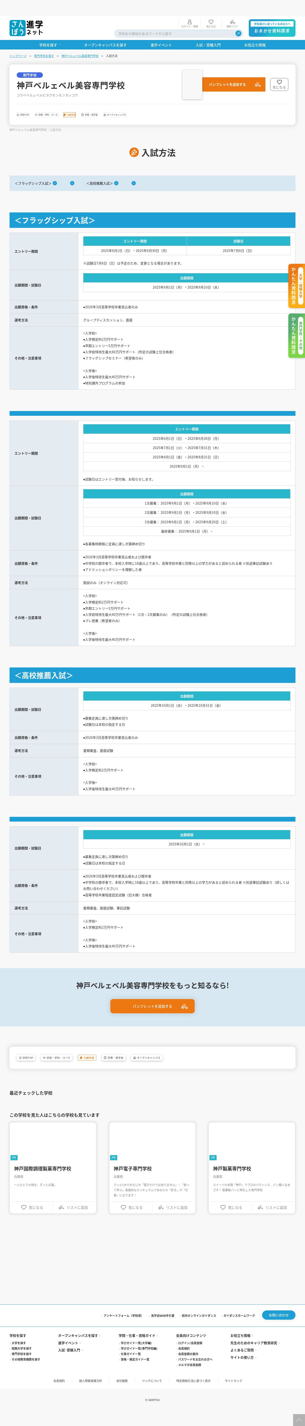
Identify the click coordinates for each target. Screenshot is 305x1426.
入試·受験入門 (69, 1388)
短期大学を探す (22, 1387)
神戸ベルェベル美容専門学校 (80, 40)
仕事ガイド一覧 (131, 1392)
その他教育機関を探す (26, 1398)
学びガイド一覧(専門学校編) (139, 1387)
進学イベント (68, 1381)
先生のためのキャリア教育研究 (253, 1381)
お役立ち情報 (240, 1374)
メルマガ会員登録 (189, 1403)
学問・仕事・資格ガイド (137, 1374)
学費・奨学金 (152, 100)
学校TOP (33, 100)
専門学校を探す (44, 40)
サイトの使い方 (242, 1395)
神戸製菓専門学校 (232, 1205)
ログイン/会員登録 (190, 1381)
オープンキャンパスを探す (78, 1374)
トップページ (18, 40)
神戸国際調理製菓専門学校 (42, 1205)
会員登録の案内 (188, 1392)
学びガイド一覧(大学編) (136, 1381)
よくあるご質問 (242, 1388)
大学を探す (19, 1381)
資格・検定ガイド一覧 (135, 1398)
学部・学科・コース (75, 100)
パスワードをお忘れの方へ (195, 1398)
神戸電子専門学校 (133, 1205)
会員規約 (184, 1387)
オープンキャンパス (198, 100)
